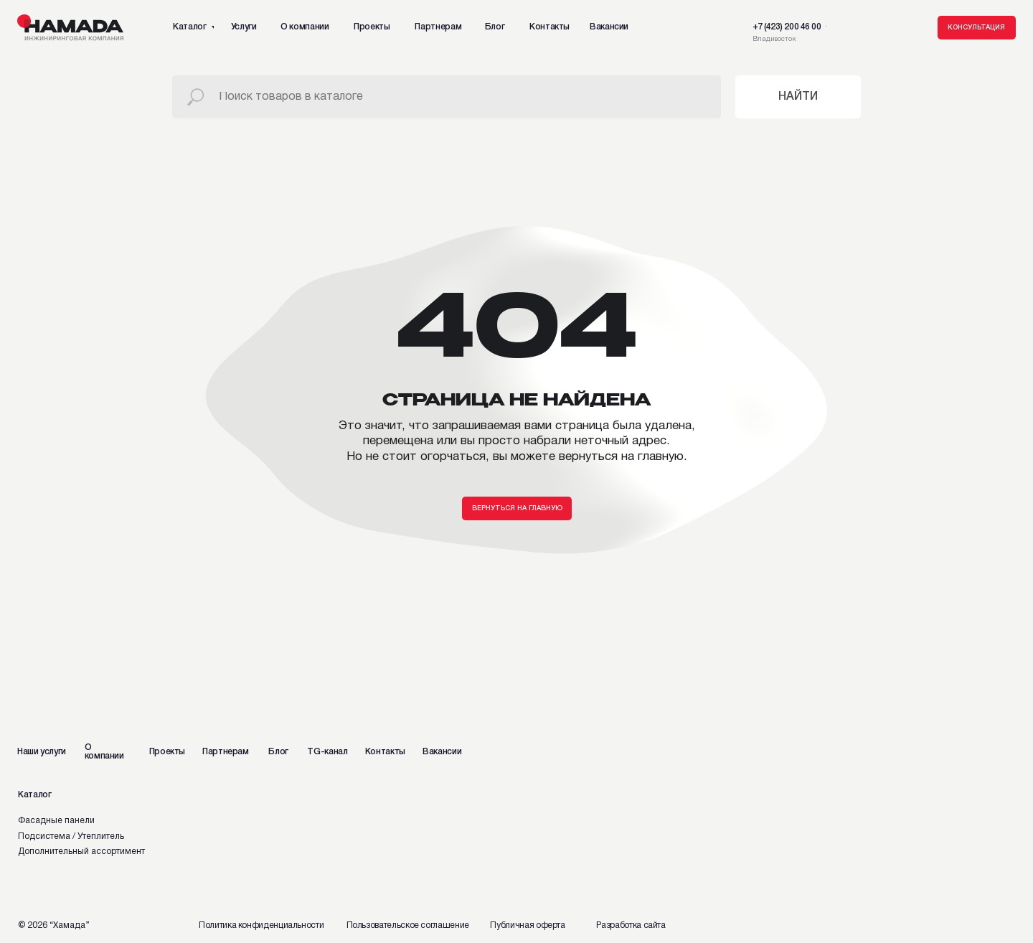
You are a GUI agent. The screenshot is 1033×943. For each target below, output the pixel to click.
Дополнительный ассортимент (81, 851)
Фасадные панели (56, 821)
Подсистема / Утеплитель (71, 836)
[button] (977, 28)
